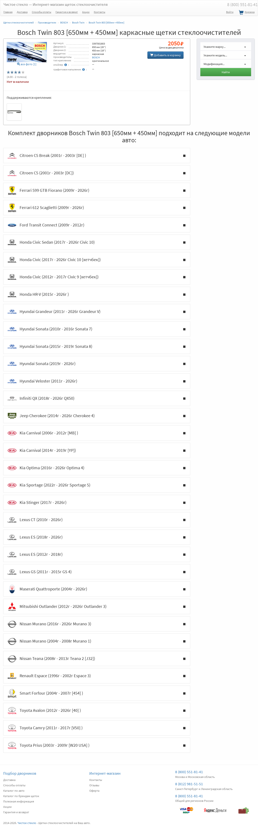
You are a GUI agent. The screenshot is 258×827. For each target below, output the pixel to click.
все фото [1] (26, 64)
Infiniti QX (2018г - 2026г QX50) (97, 398)
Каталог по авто (14, 791)
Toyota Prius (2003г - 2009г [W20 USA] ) (97, 745)
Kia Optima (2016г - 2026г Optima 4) (97, 468)
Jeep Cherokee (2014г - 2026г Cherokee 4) (97, 416)
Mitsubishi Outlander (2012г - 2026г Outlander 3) (97, 606)
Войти (229, 12)
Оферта (94, 791)
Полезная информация (18, 801)
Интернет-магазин (105, 773)
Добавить (165, 55)
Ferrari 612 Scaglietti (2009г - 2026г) (97, 207)
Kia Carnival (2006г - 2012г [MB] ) (97, 433)
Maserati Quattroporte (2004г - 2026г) (97, 589)
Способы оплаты (41, 12)
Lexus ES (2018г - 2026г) (97, 537)
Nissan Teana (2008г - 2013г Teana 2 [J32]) (97, 658)
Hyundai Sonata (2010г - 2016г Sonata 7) (97, 329)
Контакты (99, 12)
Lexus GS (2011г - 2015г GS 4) (97, 572)
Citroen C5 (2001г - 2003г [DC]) (97, 173)
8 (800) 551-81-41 (189, 771)
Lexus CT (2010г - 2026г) (97, 520)
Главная (7, 12)
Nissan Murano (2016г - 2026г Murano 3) (97, 624)
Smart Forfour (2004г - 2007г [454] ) (97, 693)
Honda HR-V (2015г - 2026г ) (97, 294)
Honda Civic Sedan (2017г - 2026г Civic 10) (97, 242)
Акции (86, 12)
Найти (226, 72)
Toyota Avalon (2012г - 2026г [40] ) (97, 710)
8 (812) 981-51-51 (189, 783)
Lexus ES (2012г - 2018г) (97, 554)
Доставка (22, 12)
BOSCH (96, 57)
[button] (225, 46)
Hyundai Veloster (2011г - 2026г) (97, 381)
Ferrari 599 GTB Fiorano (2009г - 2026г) (97, 190)
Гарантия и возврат (67, 12)
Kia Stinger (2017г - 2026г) (97, 502)
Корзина (246, 12)
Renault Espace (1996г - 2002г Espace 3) (97, 676)
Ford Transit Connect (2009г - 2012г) (97, 225)
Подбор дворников (19, 773)
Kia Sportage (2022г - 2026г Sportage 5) (97, 485)
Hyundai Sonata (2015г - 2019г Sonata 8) (97, 346)
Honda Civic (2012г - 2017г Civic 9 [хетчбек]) (97, 277)
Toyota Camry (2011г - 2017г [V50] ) (97, 728)
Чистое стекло (55, 4)
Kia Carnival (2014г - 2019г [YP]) (97, 450)
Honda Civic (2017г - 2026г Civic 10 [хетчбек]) (97, 260)
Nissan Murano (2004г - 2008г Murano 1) (97, 641)
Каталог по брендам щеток (21, 796)
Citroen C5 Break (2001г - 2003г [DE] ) (97, 155)
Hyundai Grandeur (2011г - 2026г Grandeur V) (97, 311)
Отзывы (94, 785)
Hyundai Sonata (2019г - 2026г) (97, 363)
